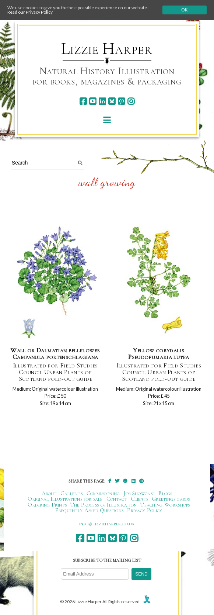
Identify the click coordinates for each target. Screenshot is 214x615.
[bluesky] (111, 101)
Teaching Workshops (165, 504)
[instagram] (130, 101)
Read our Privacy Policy (30, 12)
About (49, 493)
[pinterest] (121, 101)
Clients (139, 498)
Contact (116, 498)
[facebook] (83, 101)
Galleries (71, 493)
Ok (184, 10)
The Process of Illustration (103, 504)
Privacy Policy (144, 510)
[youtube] (92, 101)
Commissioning (103, 493)
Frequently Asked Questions (89, 510)
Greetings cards (171, 498)
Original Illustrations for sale (65, 498)
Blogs (165, 493)
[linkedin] (102, 101)
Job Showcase (139, 493)
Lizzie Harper (106, 49)
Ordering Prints (47, 504)
